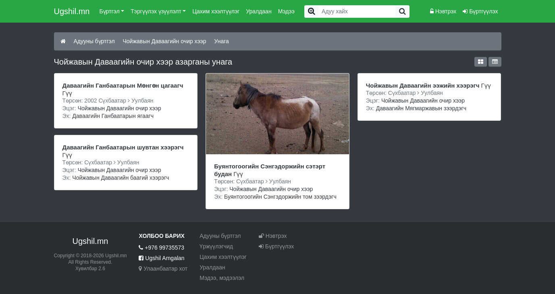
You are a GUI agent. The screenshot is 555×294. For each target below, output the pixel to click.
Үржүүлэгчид (216, 246)
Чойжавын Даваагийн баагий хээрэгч (120, 177)
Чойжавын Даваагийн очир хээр (164, 41)
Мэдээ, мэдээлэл (222, 278)
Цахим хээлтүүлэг (215, 11)
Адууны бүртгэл (93, 41)
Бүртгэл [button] (109, 11)
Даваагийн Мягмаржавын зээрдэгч (421, 108)
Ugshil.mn (72, 11)
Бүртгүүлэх (480, 11)
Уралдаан (258, 11)
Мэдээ (286, 11)
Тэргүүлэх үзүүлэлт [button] (156, 11)
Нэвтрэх (443, 11)
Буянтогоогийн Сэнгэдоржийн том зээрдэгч (280, 196)
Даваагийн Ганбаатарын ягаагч (113, 116)
